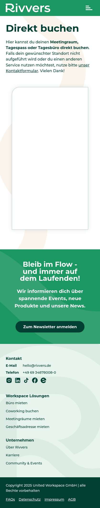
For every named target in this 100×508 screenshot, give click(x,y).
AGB (72, 499)
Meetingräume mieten (25, 419)
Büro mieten (16, 403)
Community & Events (24, 463)
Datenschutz (30, 499)
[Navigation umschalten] (89, 8)
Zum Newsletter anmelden (50, 326)
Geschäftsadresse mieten (27, 427)
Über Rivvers (16, 447)
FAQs (10, 499)
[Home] (28, 8)
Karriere (12, 455)
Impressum (54, 499)
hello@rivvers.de (37, 365)
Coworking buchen (22, 411)
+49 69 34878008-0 (39, 372)
